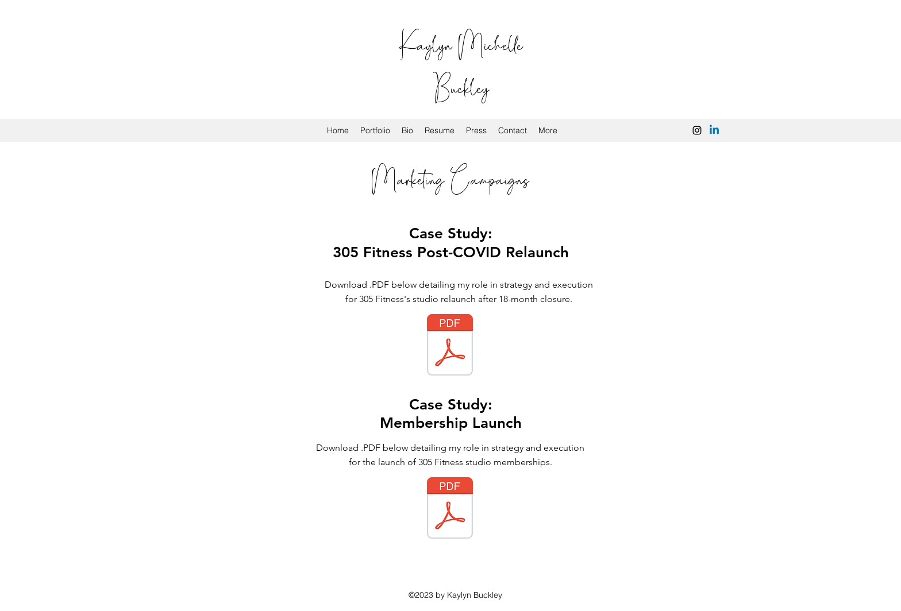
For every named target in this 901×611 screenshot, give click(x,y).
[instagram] (697, 130)
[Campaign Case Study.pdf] (450, 346)
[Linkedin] (714, 130)
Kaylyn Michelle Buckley (461, 65)
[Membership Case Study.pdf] (450, 509)
